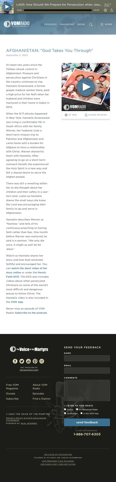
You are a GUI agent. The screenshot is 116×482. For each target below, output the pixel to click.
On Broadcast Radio (88, 409)
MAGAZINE (67, 24)
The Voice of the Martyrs (58, 454)
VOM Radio (17, 24)
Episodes (50, 24)
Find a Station (41, 398)
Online (70, 409)
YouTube (28, 361)
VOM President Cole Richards (58, 461)
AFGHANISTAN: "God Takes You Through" (49, 50)
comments (70, 378)
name (67, 353)
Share (111, 10)
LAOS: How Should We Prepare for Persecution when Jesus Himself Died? (59, 4)
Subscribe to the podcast (31, 312)
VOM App (17, 302)
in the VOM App (90, 413)
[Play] (7, 7)
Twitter (21, 361)
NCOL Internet (29, 423)
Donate (10, 393)
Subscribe (12, 398)
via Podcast (72, 413)
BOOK (81, 24)
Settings (105, 10)
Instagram (41, 361)
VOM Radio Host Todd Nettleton (58, 464)
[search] (91, 24)
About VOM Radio (40, 386)
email (67, 365)
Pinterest (35, 361)
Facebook (15, 361)
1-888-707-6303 (87, 434)
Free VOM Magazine (12, 386)
